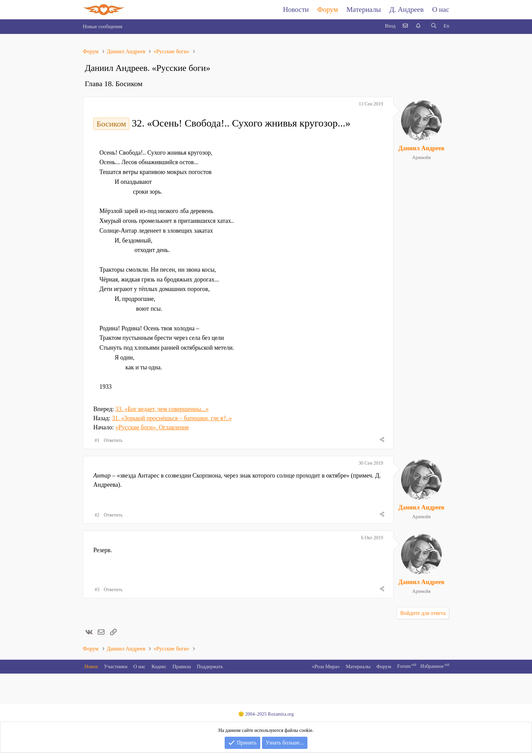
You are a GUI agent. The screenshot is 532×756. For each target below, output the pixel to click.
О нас (440, 9)
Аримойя (421, 157)
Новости (296, 9)
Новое (91, 666)
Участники (115, 666)
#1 (97, 440)
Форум (327, 9)
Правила (181, 666)
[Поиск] (433, 26)
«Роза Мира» (326, 666)
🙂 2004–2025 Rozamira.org (265, 714)
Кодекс (159, 666)
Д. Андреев (407, 9)
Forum (404, 666)
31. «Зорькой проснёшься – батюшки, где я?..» (172, 418)
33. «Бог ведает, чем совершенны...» (162, 409)
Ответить (113, 440)
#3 (97, 589)
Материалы (363, 9)
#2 (97, 515)
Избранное (432, 666)
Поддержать (210, 666)
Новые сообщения (102, 26)
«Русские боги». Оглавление (152, 427)
